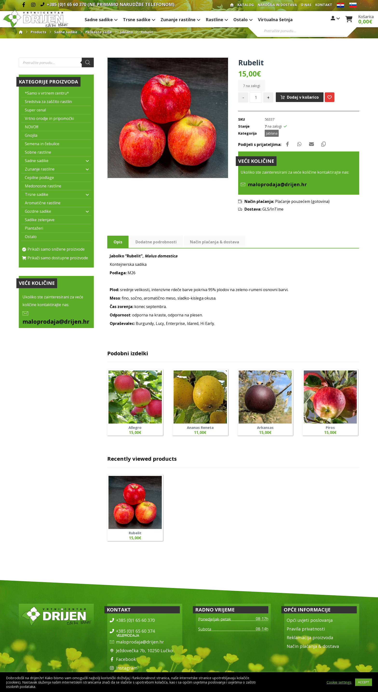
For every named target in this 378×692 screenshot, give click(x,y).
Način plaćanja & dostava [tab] (214, 242)
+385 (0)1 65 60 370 (132, 620)
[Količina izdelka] (256, 97)
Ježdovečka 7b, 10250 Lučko (141, 650)
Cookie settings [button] (339, 682)
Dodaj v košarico (303, 97)
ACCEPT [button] (363, 682)
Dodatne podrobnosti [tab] (156, 242)
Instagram (123, 668)
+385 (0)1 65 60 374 (132, 631)
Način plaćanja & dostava (313, 646)
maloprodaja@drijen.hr (55, 321)
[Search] (88, 62)
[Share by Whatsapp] (299, 144)
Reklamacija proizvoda (310, 637)
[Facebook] (23, 5)
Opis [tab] (118, 242)
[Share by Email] (311, 144)
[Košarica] (348, 18)
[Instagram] (33, 5)
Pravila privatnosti (306, 629)
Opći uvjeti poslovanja (310, 620)
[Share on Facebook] (287, 144)
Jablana (271, 133)
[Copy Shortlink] (323, 144)
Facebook (123, 659)
